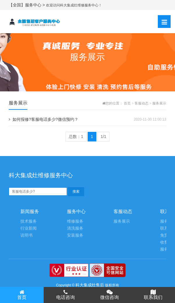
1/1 (103, 136)
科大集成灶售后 (89, 285)
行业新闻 (28, 228)
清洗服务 (75, 228)
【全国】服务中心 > (27, 5)
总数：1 (76, 136)
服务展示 (159, 103)
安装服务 (75, 235)
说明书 (26, 235)
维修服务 (75, 221)
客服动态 (142, 103)
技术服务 (28, 221)
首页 (127, 103)
